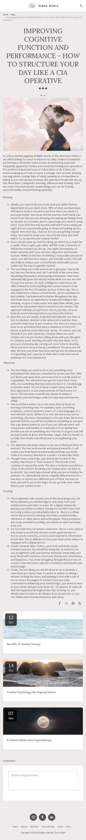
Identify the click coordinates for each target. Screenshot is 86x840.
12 (11, 619)
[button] (4, 5)
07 (11, 715)
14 (11, 667)
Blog (13, 14)
